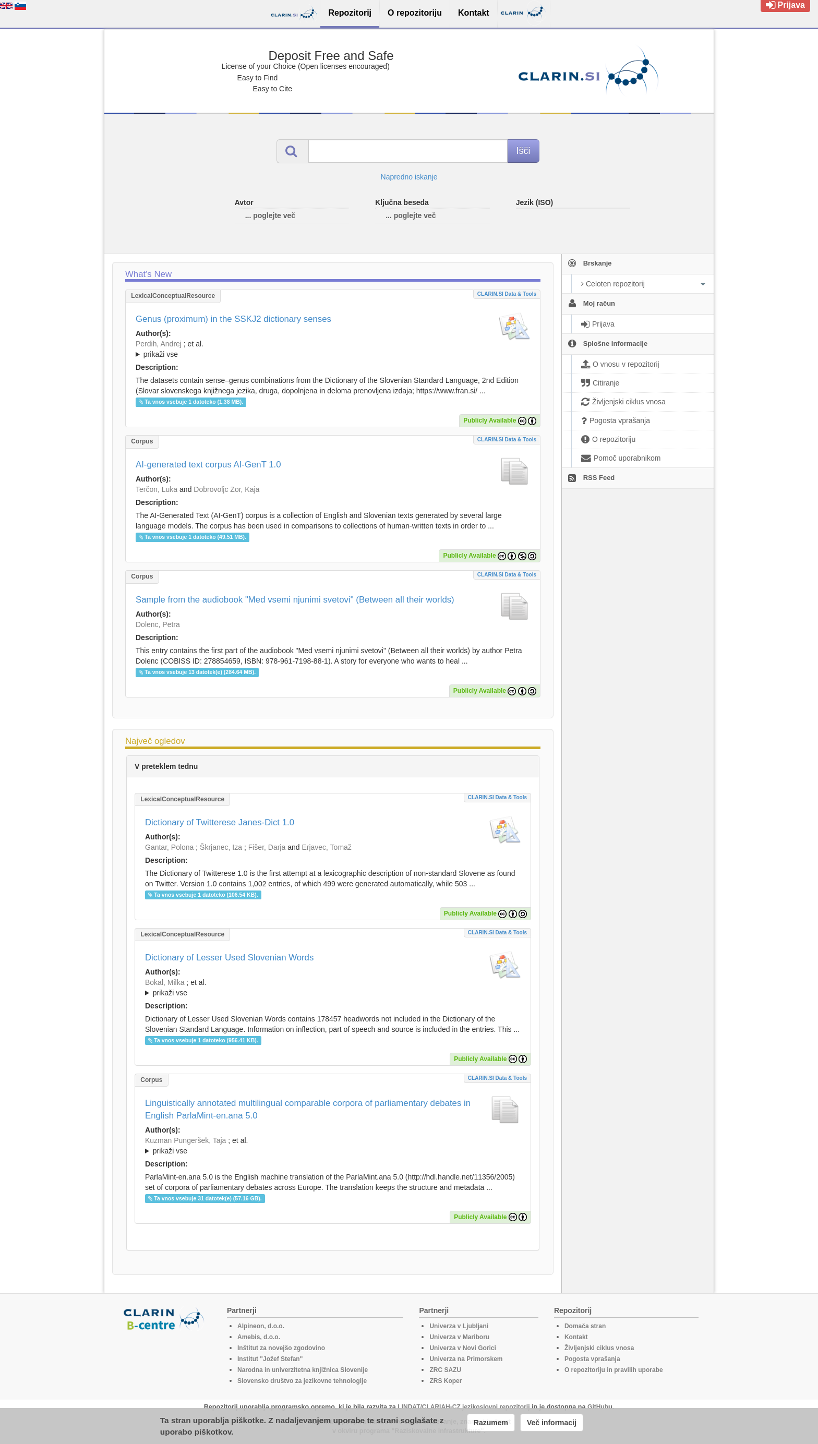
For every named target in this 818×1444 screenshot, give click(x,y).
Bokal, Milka (164, 982)
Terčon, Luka (156, 489)
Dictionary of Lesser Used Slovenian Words (229, 957)
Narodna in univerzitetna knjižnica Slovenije (302, 1370)
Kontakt (576, 1337)
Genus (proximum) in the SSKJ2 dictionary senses (233, 319)
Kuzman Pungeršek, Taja (185, 1140)
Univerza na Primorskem (465, 1359)
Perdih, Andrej (159, 344)
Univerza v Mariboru (459, 1337)
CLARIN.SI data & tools (506, 294)
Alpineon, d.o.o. (260, 1326)
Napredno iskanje (409, 177)
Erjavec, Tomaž (326, 847)
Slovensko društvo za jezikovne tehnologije (302, 1381)
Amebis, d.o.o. (258, 1337)
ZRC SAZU (445, 1370)
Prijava (785, 5)
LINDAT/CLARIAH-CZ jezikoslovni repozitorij (464, 1407)
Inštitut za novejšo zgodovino (281, 1348)
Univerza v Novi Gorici (462, 1348)
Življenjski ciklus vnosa (599, 1348)
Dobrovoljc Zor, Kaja (226, 489)
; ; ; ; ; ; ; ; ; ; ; (333, 349)
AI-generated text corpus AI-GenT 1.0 (208, 465)
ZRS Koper (445, 1381)
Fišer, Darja (267, 847)
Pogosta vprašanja (592, 1359)
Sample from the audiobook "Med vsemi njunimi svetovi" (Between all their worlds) (295, 600)
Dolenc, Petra (158, 624)
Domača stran (585, 1326)
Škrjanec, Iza (221, 847)
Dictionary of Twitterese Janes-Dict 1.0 (219, 822)
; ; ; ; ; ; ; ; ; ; (333, 987)
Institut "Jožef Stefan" (270, 1359)
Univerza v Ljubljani (458, 1326)
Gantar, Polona (169, 847)
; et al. (333, 349)
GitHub (597, 1407)
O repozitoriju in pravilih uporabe (613, 1370)
